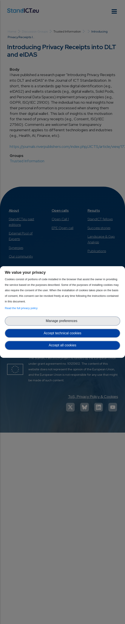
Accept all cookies (62, 345)
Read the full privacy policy (22, 308)
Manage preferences (62, 321)
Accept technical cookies (62, 333)
